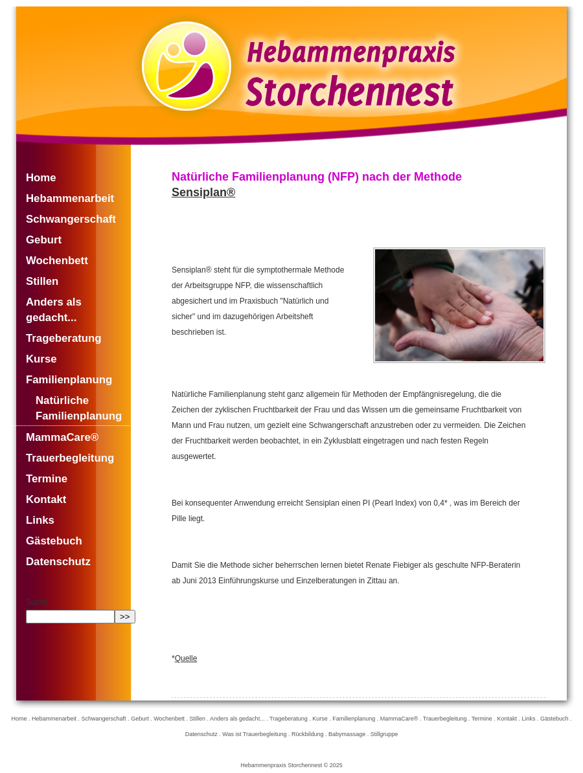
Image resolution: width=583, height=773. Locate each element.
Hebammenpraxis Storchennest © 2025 (291, 765)
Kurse (41, 359)
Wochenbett (57, 260)
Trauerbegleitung (70, 458)
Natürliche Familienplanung (79, 408)
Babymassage (346, 734)
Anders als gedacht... (54, 310)
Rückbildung (308, 734)
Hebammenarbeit (70, 198)
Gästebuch (54, 541)
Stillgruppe (384, 734)
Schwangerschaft (71, 219)
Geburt (44, 240)
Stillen (42, 281)
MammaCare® (62, 437)
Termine (46, 479)
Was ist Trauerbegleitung (254, 734)
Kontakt (46, 499)
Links (40, 520)
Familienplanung (69, 380)
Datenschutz (58, 561)
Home (41, 178)
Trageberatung (64, 338)
